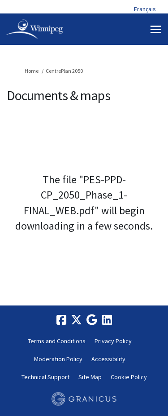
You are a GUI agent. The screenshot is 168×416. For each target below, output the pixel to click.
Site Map (90, 377)
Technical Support (45, 377)
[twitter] (76, 320)
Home (32, 70)
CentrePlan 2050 (64, 70)
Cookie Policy (129, 377)
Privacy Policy (113, 341)
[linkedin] (107, 320)
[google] (91, 320)
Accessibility (108, 359)
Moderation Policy (58, 359)
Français (145, 9)
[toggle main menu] (156, 29)
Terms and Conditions (57, 341)
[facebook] (61, 320)
